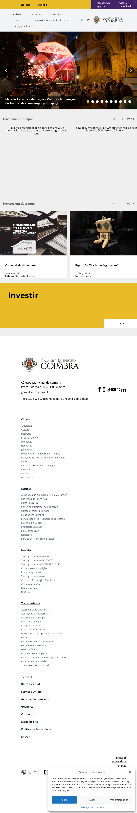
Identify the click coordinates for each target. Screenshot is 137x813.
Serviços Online (31, 691)
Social (24, 473)
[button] (130, 772)
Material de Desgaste (33, 522)
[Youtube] (113, 389)
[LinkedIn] (123, 389)
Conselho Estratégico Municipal (38, 580)
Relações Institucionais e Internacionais (43, 457)
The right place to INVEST (35, 556)
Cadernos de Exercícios (34, 498)
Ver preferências (119, 799)
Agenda (42, 4)
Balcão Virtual (30, 684)
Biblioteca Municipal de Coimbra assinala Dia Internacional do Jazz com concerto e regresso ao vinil (37, 130)
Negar (92, 799)
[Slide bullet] (88, 101)
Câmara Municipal (31, 621)
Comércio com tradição (34, 568)
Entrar (25, 736)
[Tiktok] (108, 389)
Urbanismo (27, 477)
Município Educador (32, 526)
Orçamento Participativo (34, 653)
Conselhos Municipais (33, 629)
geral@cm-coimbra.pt (34, 392)
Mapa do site (29, 722)
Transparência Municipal (35, 665)
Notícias (25, 4)
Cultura (25, 429)
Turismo (26, 676)
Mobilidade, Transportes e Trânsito (40, 453)
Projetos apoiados (31, 572)
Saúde (24, 461)
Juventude (26, 449)
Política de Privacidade (33, 661)
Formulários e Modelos (33, 645)
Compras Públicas (31, 625)
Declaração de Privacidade (92, 807)
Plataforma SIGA (30, 530)
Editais (25, 637)
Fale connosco (29, 588)
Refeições (26, 534)
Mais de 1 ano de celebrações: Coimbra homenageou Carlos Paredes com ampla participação (41, 101)
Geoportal (27, 706)
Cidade (25, 419)
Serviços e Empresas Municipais (39, 465)
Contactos (28, 714)
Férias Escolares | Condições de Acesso (43, 518)
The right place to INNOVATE (37, 560)
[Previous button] (6, 70)
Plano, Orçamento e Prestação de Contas (43, 657)
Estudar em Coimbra (32, 514)
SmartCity (26, 469)
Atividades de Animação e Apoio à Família (44, 494)
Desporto (26, 433)
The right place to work (34, 576)
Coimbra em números (33, 584)
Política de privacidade (119, 759)
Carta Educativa (30, 502)
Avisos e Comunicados (35, 699)
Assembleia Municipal (33, 617)
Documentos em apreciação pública (41, 633)
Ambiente (26, 425)
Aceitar (64, 799)
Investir (26, 550)
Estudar (26, 488)
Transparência (30, 603)
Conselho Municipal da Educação (39, 506)
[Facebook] (99, 389)
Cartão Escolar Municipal (35, 510)
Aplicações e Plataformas (35, 613)
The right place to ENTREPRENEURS (40, 564)
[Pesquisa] (82, 20)
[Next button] (131, 70)
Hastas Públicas (30, 649)
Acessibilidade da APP (33, 609)
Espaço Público (29, 437)
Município (26, 441)
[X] (118, 389)
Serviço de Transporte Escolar (37, 538)
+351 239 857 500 (32, 399)
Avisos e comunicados (126, 4)
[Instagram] (104, 389)
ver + (130, 119)
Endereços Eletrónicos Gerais (37, 641)
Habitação (26, 445)
